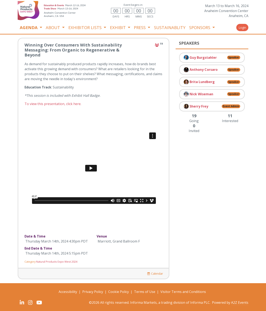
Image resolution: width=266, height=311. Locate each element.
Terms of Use (144, 291)
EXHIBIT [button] (118, 27)
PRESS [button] (140, 27)
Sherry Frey (199, 106)
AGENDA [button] (29, 27)
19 (161, 43)
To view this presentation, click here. (53, 104)
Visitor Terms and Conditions (183, 291)
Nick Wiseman (201, 94)
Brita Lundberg (202, 82)
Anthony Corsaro (204, 69)
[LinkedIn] (22, 302)
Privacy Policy (92, 291)
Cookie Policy (118, 291)
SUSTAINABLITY (169, 27)
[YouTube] (39, 302)
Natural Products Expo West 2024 (56, 261)
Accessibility (68, 291)
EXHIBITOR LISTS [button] (85, 27)
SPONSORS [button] (200, 27)
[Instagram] (30, 302)
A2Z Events (239, 302)
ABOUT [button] (53, 27)
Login (242, 27)
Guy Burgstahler (203, 57)
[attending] (157, 45)
